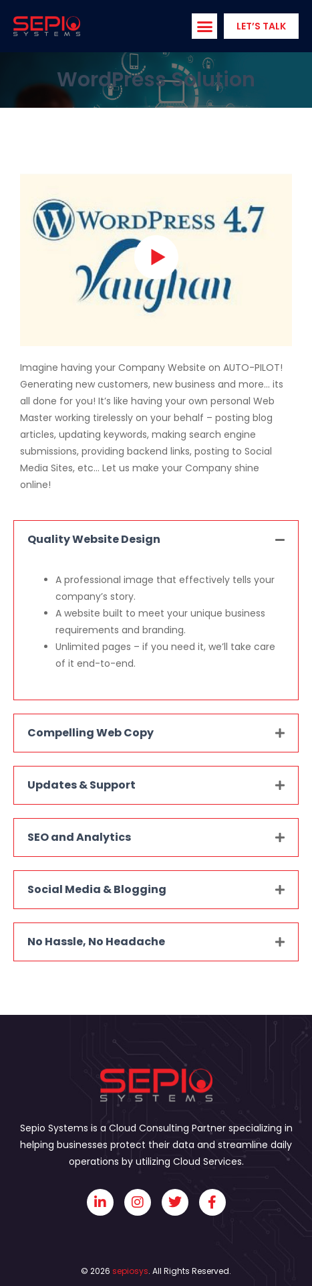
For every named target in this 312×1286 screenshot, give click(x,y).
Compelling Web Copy (90, 732)
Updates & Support (81, 785)
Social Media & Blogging (96, 889)
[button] (204, 26)
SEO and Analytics (79, 837)
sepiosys (130, 1271)
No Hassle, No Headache (96, 941)
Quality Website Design (93, 539)
